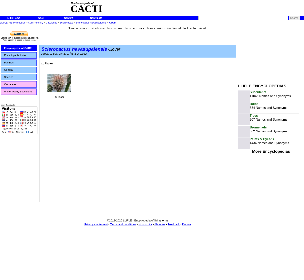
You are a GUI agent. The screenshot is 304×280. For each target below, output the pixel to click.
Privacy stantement (96, 224)
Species (8, 77)
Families (9, 62)
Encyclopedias (17, 22)
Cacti (41, 18)
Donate (186, 224)
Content (68, 18)
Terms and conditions (123, 224)
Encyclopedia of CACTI (18, 48)
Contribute (96, 18)
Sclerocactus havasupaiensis (91, 22)
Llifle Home (13, 18)
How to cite (145, 224)
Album (112, 22)
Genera (8, 69)
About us (159, 224)
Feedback (174, 224)
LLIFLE (4, 22)
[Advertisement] (271, 52)
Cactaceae (51, 22)
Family (39, 22)
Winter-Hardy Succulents (18, 91)
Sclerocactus (66, 22)
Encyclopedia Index (15, 55)
